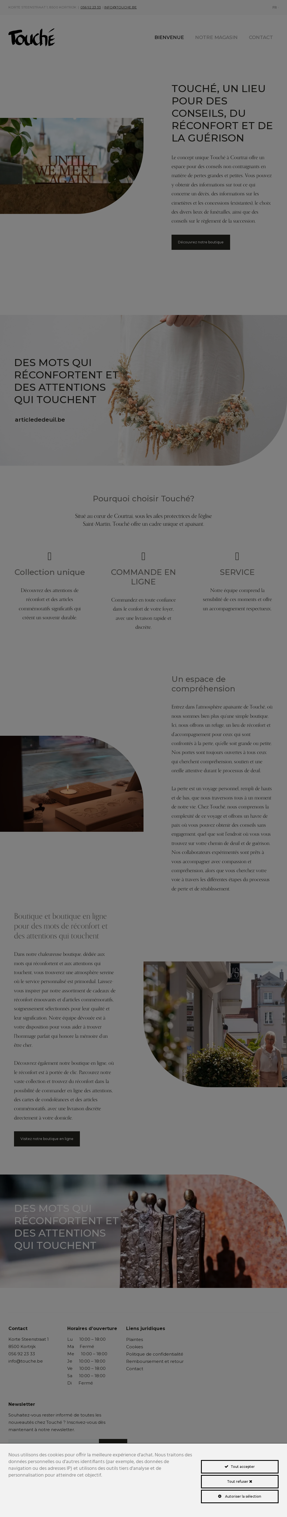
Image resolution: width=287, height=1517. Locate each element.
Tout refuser (239, 1481)
